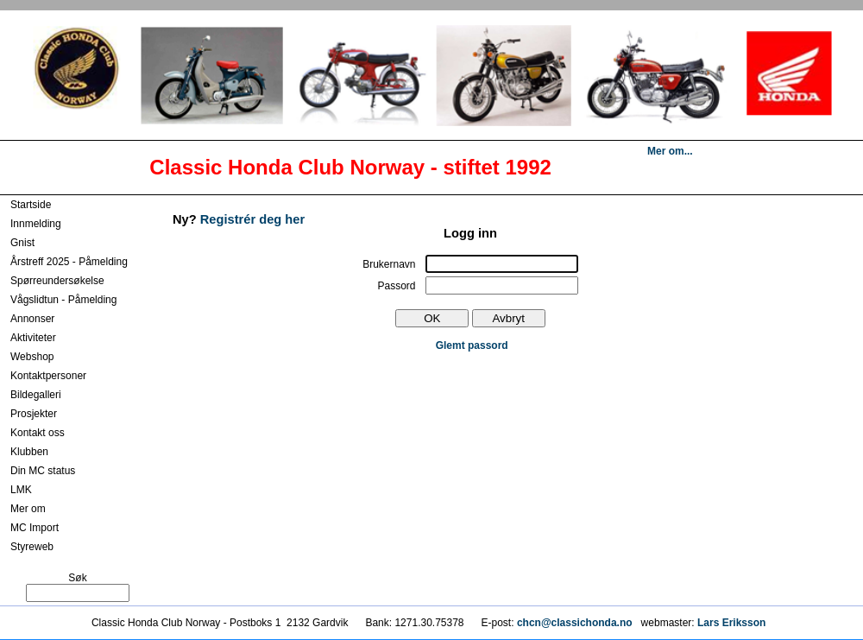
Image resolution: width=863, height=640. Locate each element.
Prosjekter (33, 414)
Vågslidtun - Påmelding (63, 300)
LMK (21, 490)
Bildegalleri (35, 395)
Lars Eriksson (731, 623)
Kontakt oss (37, 433)
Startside (30, 205)
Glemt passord (472, 345)
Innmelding (35, 224)
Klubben (29, 452)
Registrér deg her (252, 219)
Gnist (22, 243)
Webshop (32, 357)
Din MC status (42, 471)
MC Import (34, 528)
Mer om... (670, 151)
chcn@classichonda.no (576, 623)
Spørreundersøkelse (57, 281)
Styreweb (32, 547)
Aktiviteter (33, 338)
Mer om (28, 509)
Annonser (32, 319)
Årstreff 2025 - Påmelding (69, 262)
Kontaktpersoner (48, 376)
